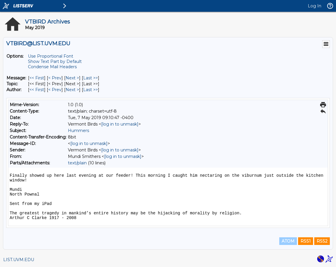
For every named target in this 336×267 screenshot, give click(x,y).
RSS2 (322, 241)
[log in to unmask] (119, 124)
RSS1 (305, 241)
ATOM (288, 241)
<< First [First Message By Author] (36, 89)
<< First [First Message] (36, 78)
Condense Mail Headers (52, 66)
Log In (314, 6)
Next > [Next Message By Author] (72, 89)
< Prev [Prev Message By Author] (54, 89)
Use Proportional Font (50, 56)
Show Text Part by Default (55, 61)
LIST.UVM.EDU (18, 259)
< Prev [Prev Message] (54, 78)
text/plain (77, 163)
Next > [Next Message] (72, 78)
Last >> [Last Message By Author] (90, 89)
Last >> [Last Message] (90, 78)
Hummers (78, 130)
